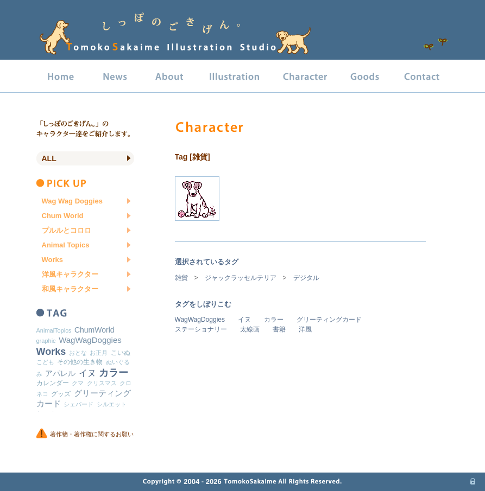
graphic (46, 340)
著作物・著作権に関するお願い (92, 434)
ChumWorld (94, 330)
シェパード (78, 404)
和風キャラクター (70, 289)
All (49, 158)
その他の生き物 (80, 362)
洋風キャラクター (70, 274)
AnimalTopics (54, 330)
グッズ (61, 394)
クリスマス (102, 383)
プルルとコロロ (66, 230)
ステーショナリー (201, 329)
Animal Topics (66, 245)
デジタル (306, 278)
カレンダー (52, 383)
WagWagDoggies (200, 319)
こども (45, 362)
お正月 (99, 352)
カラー (274, 319)
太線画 (250, 329)
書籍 (279, 329)
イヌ (244, 319)
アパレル (60, 373)
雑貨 (181, 278)
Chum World (63, 216)
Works (53, 260)
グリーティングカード (329, 319)
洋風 (305, 329)
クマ (78, 383)
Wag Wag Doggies (72, 201)
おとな (78, 352)
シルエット (112, 404)
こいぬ (120, 352)
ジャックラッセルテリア (240, 278)
